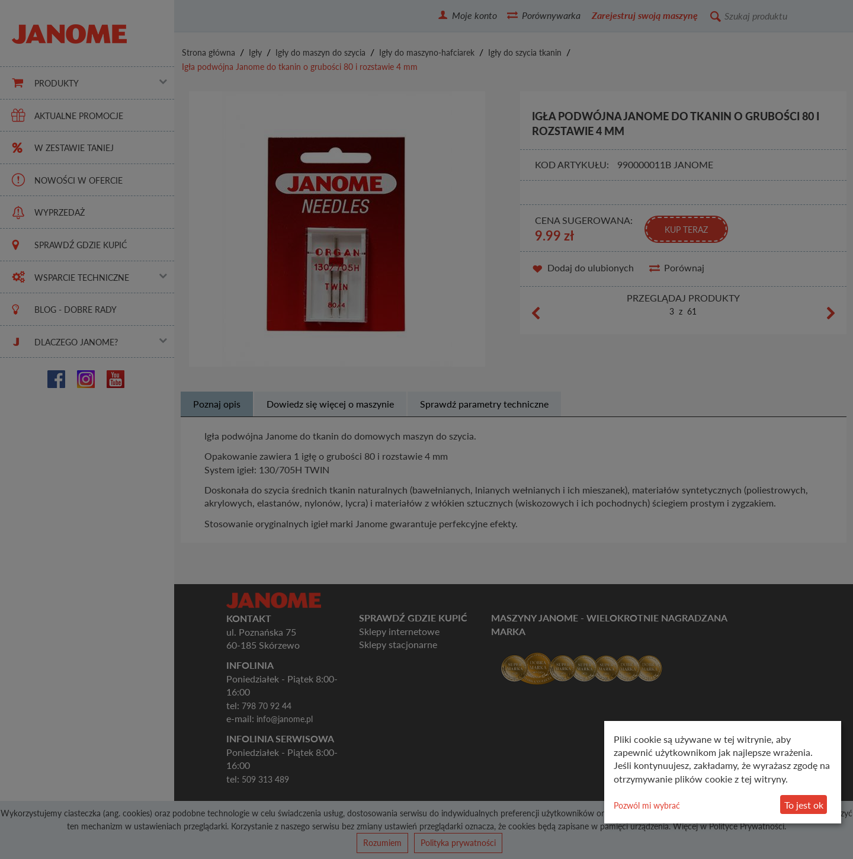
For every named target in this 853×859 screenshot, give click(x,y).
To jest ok (803, 804)
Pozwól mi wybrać (647, 805)
